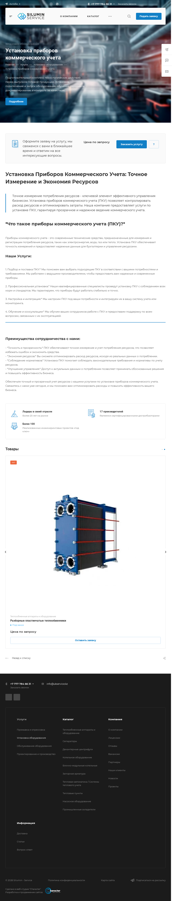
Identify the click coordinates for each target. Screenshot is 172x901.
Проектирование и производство (36, 754)
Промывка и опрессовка (31, 729)
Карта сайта (108, 880)
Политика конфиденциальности (66, 880)
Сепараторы (70, 741)
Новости (113, 778)
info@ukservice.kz (57, 683)
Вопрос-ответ (24, 849)
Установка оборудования (31, 737)
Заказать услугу (132, 144)
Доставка (22, 833)
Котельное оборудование (77, 757)
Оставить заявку (85, 640)
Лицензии (114, 737)
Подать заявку (149, 16)
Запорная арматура (74, 773)
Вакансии (114, 754)
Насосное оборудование (77, 801)
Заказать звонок (127, 4)
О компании (115, 729)
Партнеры (114, 762)
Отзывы (112, 746)
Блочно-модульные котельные (80, 765)
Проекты (113, 786)
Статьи (20, 841)
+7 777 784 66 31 (101, 4)
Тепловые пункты (73, 793)
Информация (26, 823)
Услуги (22, 719)
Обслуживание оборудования (34, 746)
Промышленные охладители (79, 809)
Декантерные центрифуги (78, 749)
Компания (115, 719)
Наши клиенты (116, 770)
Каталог (68, 719)
